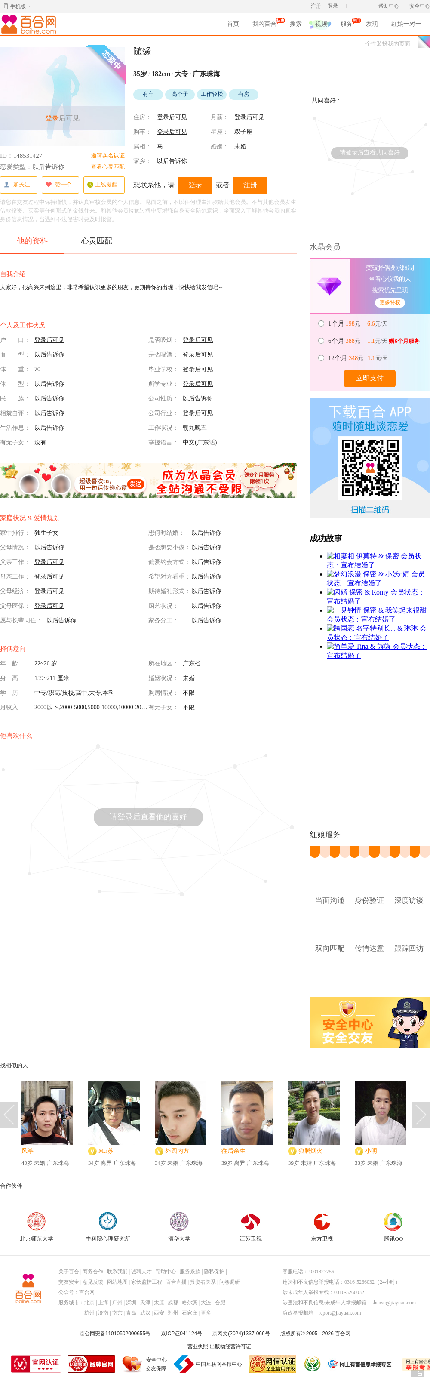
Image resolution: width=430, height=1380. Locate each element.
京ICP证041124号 (181, 1334)
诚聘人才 (141, 1272)
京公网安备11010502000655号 (115, 1334)
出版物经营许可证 (230, 1346)
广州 (117, 1303)
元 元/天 (358, 323)
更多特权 (390, 302)
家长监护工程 (146, 1282)
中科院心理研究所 (108, 1227)
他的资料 (32, 245)
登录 (333, 6)
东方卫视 (322, 1227)
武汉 (145, 1313)
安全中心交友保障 (156, 1364)
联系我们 (117, 1272)
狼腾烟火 (310, 1151)
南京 (117, 1313)
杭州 (89, 1313)
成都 (173, 1303)
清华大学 (179, 1227)
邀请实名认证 (108, 155)
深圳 (131, 1303)
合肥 (220, 1303)
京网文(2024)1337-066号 (241, 1334)
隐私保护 (214, 1272)
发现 (372, 24)
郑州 (173, 1313)
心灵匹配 (96, 241)
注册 (316, 6)
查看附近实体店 (370, 972)
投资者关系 (203, 1282)
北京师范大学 (36, 1227)
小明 (371, 1151)
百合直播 (176, 1282)
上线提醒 (102, 184)
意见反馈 (93, 1282)
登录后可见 (172, 117)
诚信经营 (312, 1364)
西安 (159, 1313)
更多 (206, 1313)
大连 (206, 1303)
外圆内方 (177, 1151)
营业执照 (197, 1346)
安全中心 (419, 6)
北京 (89, 1303)
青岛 (131, 1313)
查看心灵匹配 (108, 166)
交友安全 (68, 1282)
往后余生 (233, 1151)
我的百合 (264, 25)
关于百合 (68, 1272)
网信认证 (272, 1364)
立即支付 (370, 378)
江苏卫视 (251, 1227)
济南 (103, 1313)
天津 (145, 1303)
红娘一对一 (406, 24)
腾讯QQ (393, 1227)
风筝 (28, 1151)
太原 (159, 1303)
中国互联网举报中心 (219, 1364)
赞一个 (58, 184)
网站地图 (117, 1282)
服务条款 (190, 1272)
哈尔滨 (189, 1303)
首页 (233, 24)
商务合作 (93, 1272)
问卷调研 (229, 1282)
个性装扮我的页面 (388, 43)
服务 (347, 25)
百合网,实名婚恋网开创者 (30, 24)
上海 (103, 1303)
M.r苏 (106, 1151)
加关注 (16, 184)
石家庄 (189, 1313)
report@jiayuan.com (340, 1313)
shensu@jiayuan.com (394, 1303)
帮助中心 (388, 6)
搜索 (296, 24)
